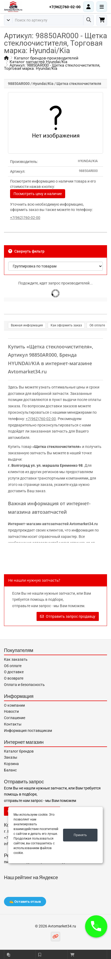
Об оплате (97, 325)
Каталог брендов (19, 751)
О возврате (13, 678)
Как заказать (16, 659)
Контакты (12, 724)
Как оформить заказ (66, 325)
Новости (11, 711)
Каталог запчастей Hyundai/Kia (38, 61)
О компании (14, 705)
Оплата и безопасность (24, 684)
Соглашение (14, 718)
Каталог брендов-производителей (46, 58)
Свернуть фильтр (26, 251)
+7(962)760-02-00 (65, 7)
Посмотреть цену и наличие (38, 194)
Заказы (10, 757)
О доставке (14, 672)
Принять (80, 835)
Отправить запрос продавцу (67, 616)
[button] (96, 926)
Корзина (11, 764)
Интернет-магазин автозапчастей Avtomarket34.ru (53, 524)
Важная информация (27, 325)
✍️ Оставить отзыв (25, 902)
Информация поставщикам (28, 730)
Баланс (10, 770)
